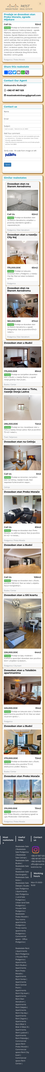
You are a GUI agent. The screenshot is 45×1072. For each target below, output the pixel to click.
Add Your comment (12, 133)
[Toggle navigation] (40, 3)
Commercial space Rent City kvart (22, 1052)
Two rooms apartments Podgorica (21, 922)
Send (7, 165)
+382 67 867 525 (15, 90)
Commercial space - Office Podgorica (21, 939)
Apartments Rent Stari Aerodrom (21, 999)
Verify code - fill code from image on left (20, 151)
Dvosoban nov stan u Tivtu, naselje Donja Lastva (20, 390)
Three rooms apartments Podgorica (21, 931)
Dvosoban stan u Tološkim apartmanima (20, 671)
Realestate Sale (22, 846)
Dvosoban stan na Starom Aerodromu (19, 185)
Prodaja (7, 28)
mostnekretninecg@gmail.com (24, 95)
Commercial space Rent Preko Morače (22, 1044)
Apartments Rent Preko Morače (21, 971)
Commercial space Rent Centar (21, 1061)
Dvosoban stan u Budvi (18, 342)
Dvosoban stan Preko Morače (22, 491)
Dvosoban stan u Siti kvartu (21, 595)
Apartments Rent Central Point (21, 985)
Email (6, 119)
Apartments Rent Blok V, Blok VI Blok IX (22, 1024)
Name (6, 112)
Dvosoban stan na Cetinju (19, 441)
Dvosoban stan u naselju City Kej (22, 236)
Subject (7, 126)
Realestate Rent (22, 948)
